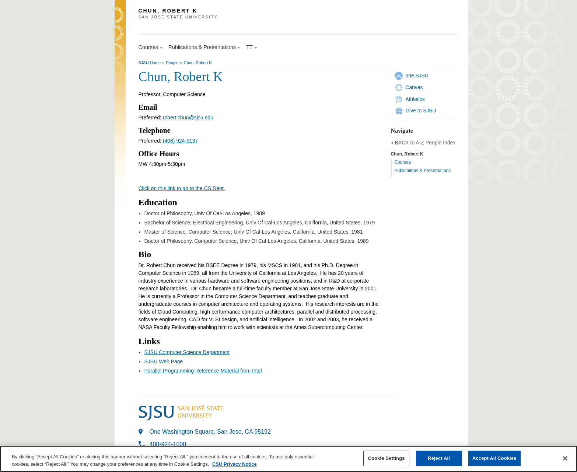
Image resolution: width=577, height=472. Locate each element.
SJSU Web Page (163, 361)
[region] (288, 459)
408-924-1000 (168, 444)
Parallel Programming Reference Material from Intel (203, 371)
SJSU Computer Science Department (187, 352)
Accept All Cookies (494, 458)
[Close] (565, 458)
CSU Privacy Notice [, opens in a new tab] (234, 464)
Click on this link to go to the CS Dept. (182, 188)
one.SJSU (417, 75)
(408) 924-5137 (180, 141)
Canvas (414, 87)
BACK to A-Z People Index (425, 143)
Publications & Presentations (423, 170)
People (172, 62)
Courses (403, 162)
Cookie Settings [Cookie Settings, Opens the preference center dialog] (386, 458)
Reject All (439, 458)
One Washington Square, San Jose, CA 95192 (210, 432)
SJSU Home (150, 62)
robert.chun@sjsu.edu (188, 117)
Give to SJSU (421, 110)
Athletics (415, 99)
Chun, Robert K (198, 62)
